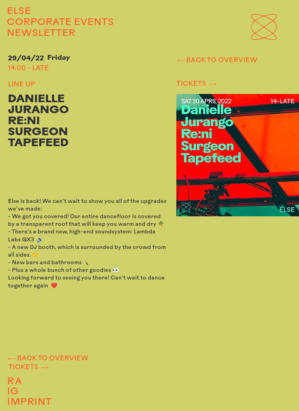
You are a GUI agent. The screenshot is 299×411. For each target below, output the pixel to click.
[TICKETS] (228, 84)
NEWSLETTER (41, 33)
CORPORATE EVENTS (51, 22)
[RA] (48, 382)
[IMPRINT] (51, 402)
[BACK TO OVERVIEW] (216, 60)
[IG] (47, 392)
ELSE (19, 11)
